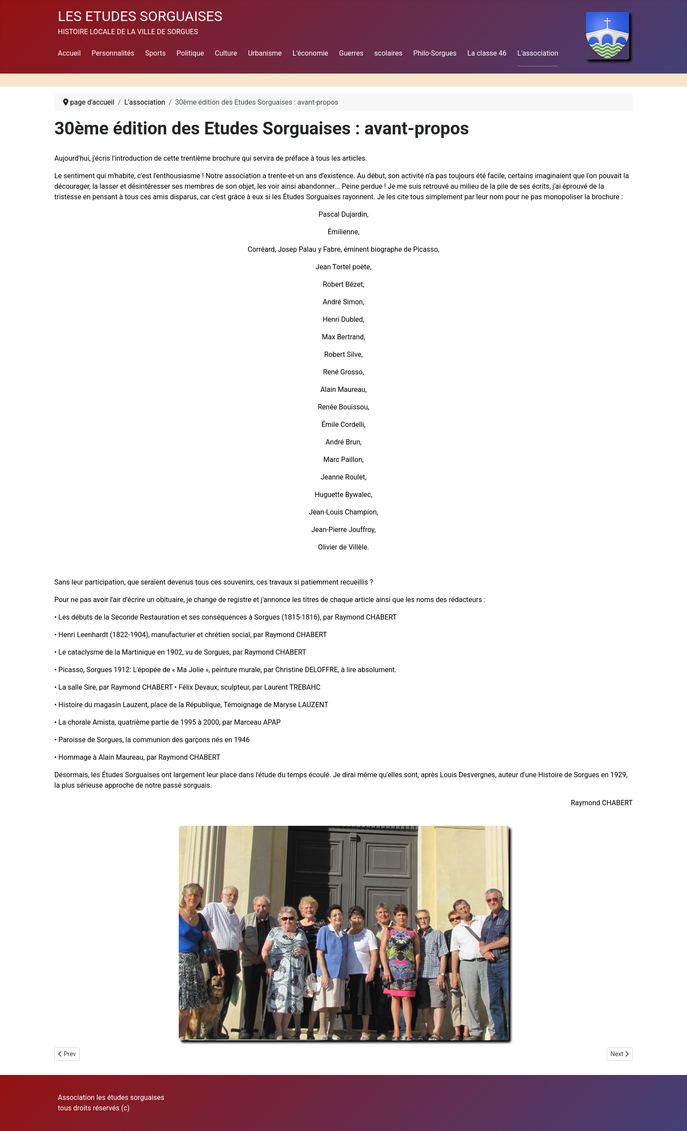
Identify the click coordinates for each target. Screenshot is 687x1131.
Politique (190, 53)
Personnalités (113, 53)
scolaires (388, 53)
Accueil (69, 53)
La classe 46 (486, 53)
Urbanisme (265, 53)
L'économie (310, 53)
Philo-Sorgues (435, 53)
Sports (155, 53)
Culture (226, 53)
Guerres (351, 53)
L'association (537, 53)
